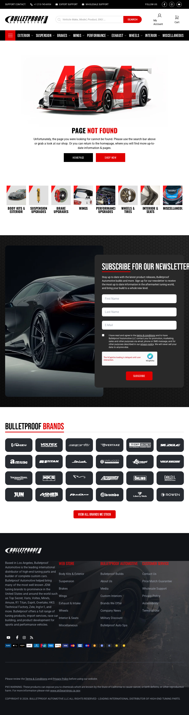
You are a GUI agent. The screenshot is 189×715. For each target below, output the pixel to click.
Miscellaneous (68, 625)
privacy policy (147, 344)
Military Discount (111, 618)
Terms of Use (150, 610)
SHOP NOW (110, 157)
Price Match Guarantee (157, 581)
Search (132, 19)
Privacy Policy (151, 596)
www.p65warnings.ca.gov (65, 690)
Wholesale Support (154, 588)
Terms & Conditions (36, 678)
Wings (63, 596)
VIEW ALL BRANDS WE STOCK (94, 514)
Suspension (66, 581)
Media (104, 588)
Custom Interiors (111, 596)
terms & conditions (146, 335)
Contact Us (149, 574)
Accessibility (150, 603)
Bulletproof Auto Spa (113, 625)
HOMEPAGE (78, 157)
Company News (110, 610)
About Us (106, 581)
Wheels (63, 610)
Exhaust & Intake (69, 603)
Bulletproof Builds (112, 574)
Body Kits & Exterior (71, 574)
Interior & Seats (68, 618)
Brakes (63, 588)
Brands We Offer (111, 603)
